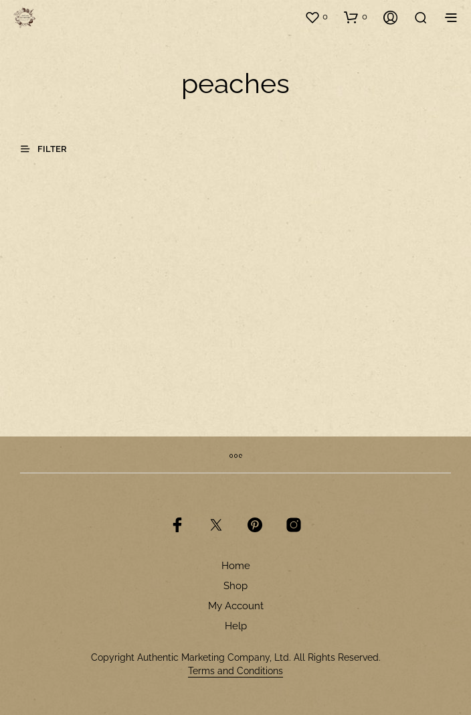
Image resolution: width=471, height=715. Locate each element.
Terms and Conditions (235, 671)
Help (236, 626)
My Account (236, 606)
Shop (235, 586)
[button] (316, 16)
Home (235, 566)
